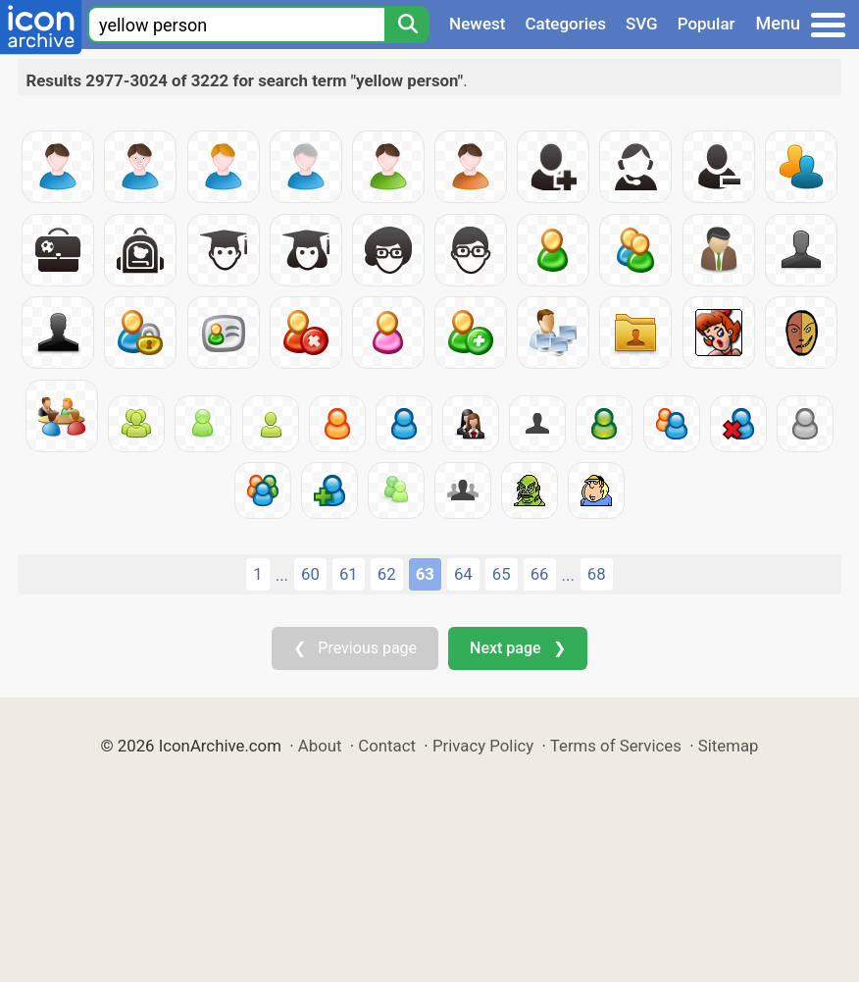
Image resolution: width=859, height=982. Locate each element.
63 (425, 574)
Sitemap (728, 745)
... (282, 575)
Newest (477, 23)
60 (310, 574)
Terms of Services (616, 745)
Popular (706, 23)
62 (387, 574)
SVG (642, 23)
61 (348, 574)
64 (463, 574)
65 (501, 574)
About (320, 745)
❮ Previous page (355, 648)
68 (596, 574)
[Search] (407, 24)
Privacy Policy (482, 745)
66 (540, 574)
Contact (387, 745)
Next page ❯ (517, 648)
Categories (565, 23)
